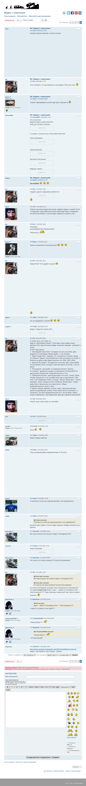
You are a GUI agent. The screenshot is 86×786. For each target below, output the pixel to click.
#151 (31, 30)
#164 (31, 399)
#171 (31, 531)
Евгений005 (9, 115)
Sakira (7, 178)
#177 (31, 627)
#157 (31, 206)
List (46, 687)
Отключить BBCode (71, 743)
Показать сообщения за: (22, 655)
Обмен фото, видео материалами (26, 762)
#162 (31, 326)
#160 (31, 260)
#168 (31, 449)
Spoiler (37, 687)
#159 (31, 241)
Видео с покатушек (14, 12)
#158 (31, 224)
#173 (31, 557)
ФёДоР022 (8, 646)
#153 (31, 99)
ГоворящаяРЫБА (10, 618)
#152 (31, 81)
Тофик (7, 435)
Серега (7, 498)
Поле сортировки (47, 655)
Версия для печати (64, 12)
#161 (31, 317)
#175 (31, 599)
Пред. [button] (70, 22)
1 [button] (72, 22)
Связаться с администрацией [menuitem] (55, 771)
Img (53, 687)
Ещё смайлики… (72, 737)
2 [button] (75, 22)
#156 (31, 189)
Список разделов (9, 762)
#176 (31, 618)
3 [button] (78, 22)
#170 (31, 516)
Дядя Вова (8, 599)
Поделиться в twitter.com (68, 12)
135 (6, 207)
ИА (6, 79)
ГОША (7, 326)
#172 (31, 546)
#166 (31, 426)
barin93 (7, 426)
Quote (31, 687)
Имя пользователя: (11, 676)
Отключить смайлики (71, 747)
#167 (31, 435)
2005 (67, 783)
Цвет (73, 687)
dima (6, 29)
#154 (31, 117)
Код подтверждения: (12, 680)
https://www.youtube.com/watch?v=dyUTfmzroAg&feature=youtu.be (53, 649)
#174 (31, 572)
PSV (6, 416)
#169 (31, 498)
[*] (49, 687)
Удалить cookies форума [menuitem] (73, 771)
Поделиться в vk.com (79, 12)
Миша (7, 242)
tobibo (7, 450)
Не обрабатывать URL (73, 751)
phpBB (40, 128)
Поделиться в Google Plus (76, 12)
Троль (7, 97)
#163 (31, 338)
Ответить (8, 20)
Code (42, 687)
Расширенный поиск (45, 20)
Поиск (42, 20)
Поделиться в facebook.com (72, 12)
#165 (31, 416)
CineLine (8, 546)
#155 (31, 180)
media (8, 689)
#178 (31, 646)
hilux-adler (8, 531)
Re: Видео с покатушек (40, 28)
